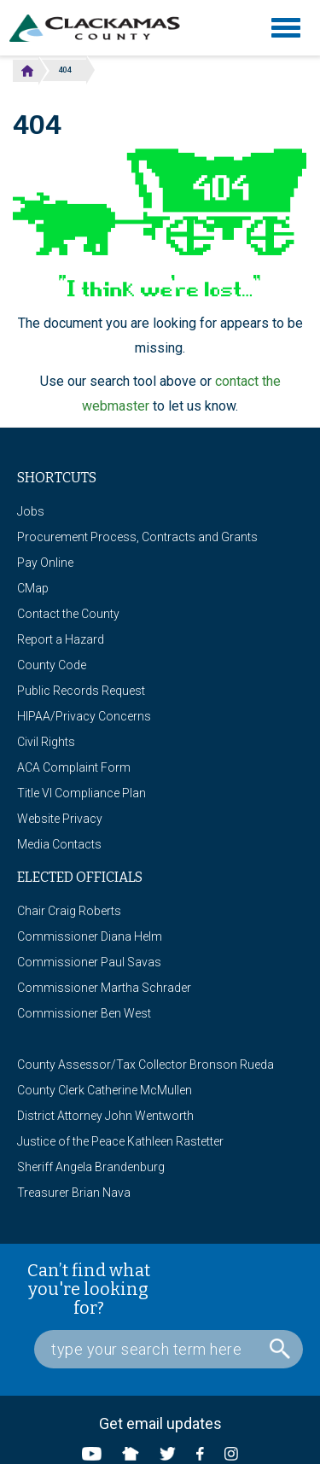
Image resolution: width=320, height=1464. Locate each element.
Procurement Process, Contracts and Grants (137, 537)
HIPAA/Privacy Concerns (84, 716)
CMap (33, 588)
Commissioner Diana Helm (89, 936)
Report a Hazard (60, 639)
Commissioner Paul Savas (89, 962)
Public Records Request (81, 690)
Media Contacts (59, 844)
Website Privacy (59, 818)
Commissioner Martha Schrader (104, 987)
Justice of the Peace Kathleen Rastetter (120, 1141)
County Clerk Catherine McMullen (104, 1090)
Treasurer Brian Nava (74, 1192)
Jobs (30, 511)
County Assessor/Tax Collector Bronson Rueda (145, 1064)
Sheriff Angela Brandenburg (91, 1167)
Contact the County (68, 614)
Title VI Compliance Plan (81, 793)
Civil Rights (46, 742)
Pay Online (45, 562)
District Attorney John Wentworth (105, 1116)
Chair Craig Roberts (69, 911)
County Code (51, 665)
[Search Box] (168, 1349)
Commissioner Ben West (84, 1013)
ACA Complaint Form (74, 767)
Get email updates (160, 1423)
